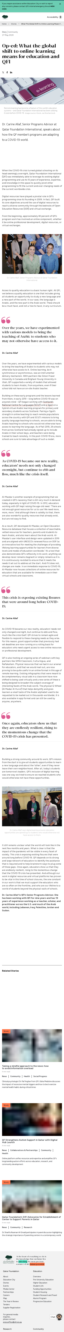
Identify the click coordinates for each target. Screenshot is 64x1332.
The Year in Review (11, 1301)
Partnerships (8, 1292)
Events (6, 1286)
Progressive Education (42, 1301)
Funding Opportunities (42, 1289)
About (5, 1276)
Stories (14, 24)
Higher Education (40, 1282)
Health (27, 1082)
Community (15, 1082)
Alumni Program (39, 1298)
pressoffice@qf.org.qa (12, 1322)
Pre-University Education (43, 1279)
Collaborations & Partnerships (24, 1156)
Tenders (6, 1304)
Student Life (38, 1286)
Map (5, 1298)
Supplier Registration (11, 1307)
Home (4, 24)
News (4, 1082)
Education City (9, 1279)
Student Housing (40, 1292)
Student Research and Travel (45, 1295)
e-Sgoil (49, 410)
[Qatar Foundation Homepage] (6, 16)
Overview (37, 1276)
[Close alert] (60, 4)
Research (28, 1233)
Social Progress (40, 1082)
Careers (6, 1295)
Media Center (8, 1289)
